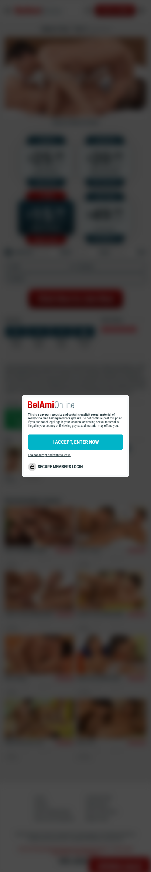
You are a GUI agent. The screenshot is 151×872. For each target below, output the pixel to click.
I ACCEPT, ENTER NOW (75, 442)
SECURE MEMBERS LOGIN (60, 466)
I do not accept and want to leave (49, 455)
